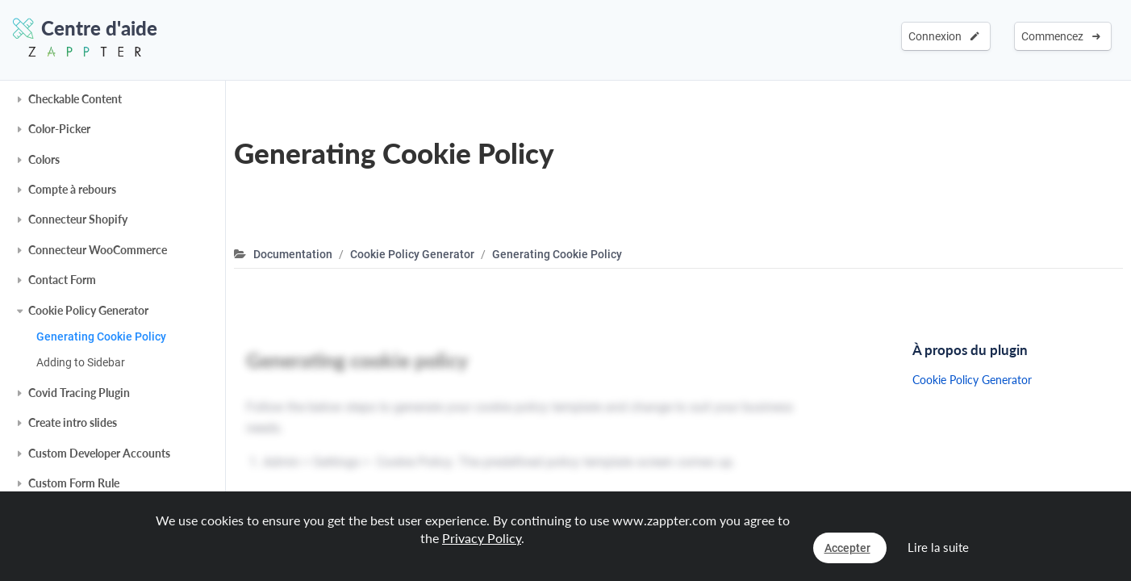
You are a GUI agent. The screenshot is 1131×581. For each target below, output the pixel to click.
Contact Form (62, 279)
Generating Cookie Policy (101, 336)
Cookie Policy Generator (88, 310)
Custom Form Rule (73, 483)
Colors (44, 159)
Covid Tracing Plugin (79, 392)
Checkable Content (75, 99)
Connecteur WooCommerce (97, 250)
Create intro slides (72, 422)
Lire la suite (938, 547)
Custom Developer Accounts (99, 453)
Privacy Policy (481, 537)
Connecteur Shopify (77, 219)
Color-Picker (59, 129)
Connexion (943, 36)
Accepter (847, 547)
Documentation (292, 254)
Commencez (1060, 36)
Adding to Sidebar (80, 362)
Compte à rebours (72, 189)
